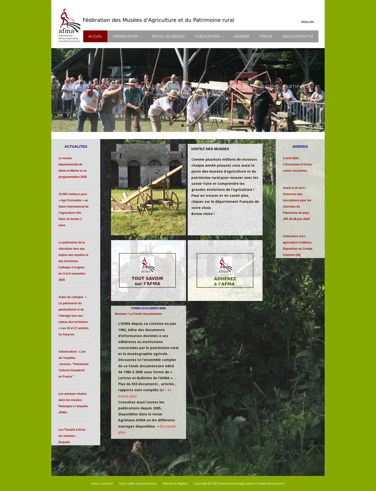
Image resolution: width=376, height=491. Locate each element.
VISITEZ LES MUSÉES (168, 36)
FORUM (266, 36)
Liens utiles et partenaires (138, 483)
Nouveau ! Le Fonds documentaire (138, 314)
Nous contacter (102, 483)
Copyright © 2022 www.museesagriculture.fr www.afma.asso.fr (239, 483)
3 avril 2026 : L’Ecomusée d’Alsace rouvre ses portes (297, 164)
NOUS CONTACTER (297, 36)
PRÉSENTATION (125, 36)
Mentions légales (175, 483)
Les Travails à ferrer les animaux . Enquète (72, 436)
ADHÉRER (241, 36)
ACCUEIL (95, 36)
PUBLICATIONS (207, 36)
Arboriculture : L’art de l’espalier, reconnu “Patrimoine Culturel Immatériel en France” (73, 364)
